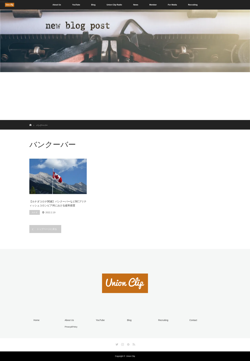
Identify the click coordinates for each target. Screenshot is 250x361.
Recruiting (192, 5)
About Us (56, 5)
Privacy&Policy (71, 327)
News (135, 5)
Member (153, 5)
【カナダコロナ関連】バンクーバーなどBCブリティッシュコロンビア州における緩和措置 (57, 203)
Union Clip (130, 356)
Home (36, 320)
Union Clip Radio (114, 5)
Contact (193, 320)
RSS (133, 343)
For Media (172, 5)
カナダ (34, 212)
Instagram (122, 343)
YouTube (76, 5)
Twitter (116, 343)
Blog (93, 5)
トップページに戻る (47, 229)
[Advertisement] (125, 96)
